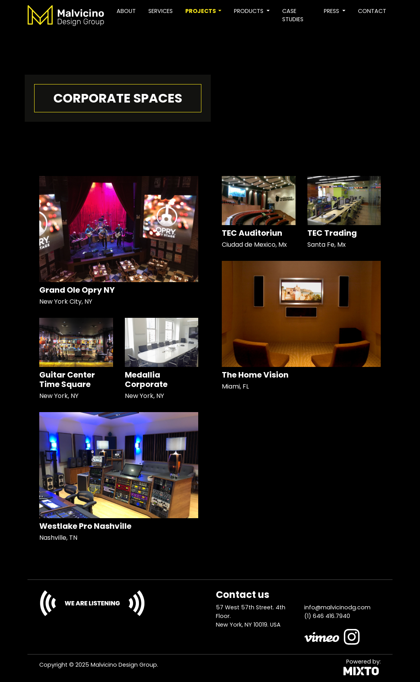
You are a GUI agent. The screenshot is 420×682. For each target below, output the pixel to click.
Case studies (292, 15)
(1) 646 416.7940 (327, 616)
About (126, 11)
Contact (372, 11)
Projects (201, 11)
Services (160, 11)
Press (332, 11)
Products (249, 11)
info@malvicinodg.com (337, 607)
